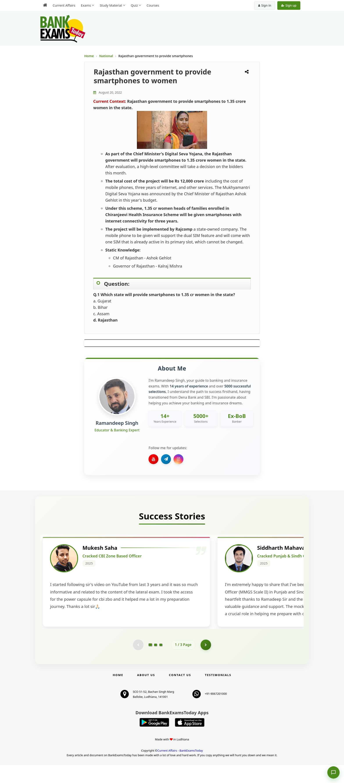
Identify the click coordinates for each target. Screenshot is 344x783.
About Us (146, 693)
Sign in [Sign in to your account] (264, 5)
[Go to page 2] (155, 662)
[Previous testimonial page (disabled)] (138, 662)
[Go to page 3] (160, 662)
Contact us (180, 693)
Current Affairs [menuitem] (64, 5)
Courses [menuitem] (153, 5)
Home (89, 56)
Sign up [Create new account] (288, 5)
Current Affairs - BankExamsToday (180, 768)
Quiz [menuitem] (134, 5)
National (106, 56)
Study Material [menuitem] (111, 5)
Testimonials (218, 693)
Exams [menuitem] (86, 5)
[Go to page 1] (150, 662)
